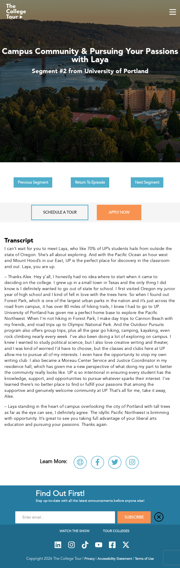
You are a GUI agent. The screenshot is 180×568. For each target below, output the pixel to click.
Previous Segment (33, 182)
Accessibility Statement (115, 559)
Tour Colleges (116, 531)
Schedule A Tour (59, 212)
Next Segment (147, 182)
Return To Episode (90, 182)
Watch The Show (74, 531)
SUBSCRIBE (134, 517)
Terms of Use (144, 559)
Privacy (89, 559)
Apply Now (119, 212)
